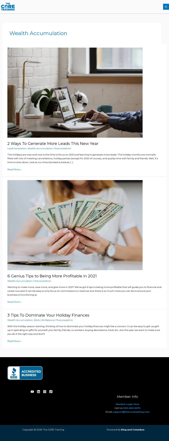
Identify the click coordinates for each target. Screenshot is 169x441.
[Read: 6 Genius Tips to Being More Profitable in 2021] (75, 225)
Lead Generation (16, 148)
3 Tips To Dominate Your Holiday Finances (48, 315)
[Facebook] (51, 391)
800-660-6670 (131, 408)
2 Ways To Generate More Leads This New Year (52, 143)
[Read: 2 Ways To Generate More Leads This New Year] (75, 92)
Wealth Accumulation (40, 148)
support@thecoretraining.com (131, 412)
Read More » (14, 169)
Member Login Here (127, 404)
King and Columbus (132, 429)
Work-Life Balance (44, 320)
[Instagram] (44, 391)
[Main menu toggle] (166, 7)
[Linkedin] (38, 391)
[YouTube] (32, 391)
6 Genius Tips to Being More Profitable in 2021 (52, 276)
